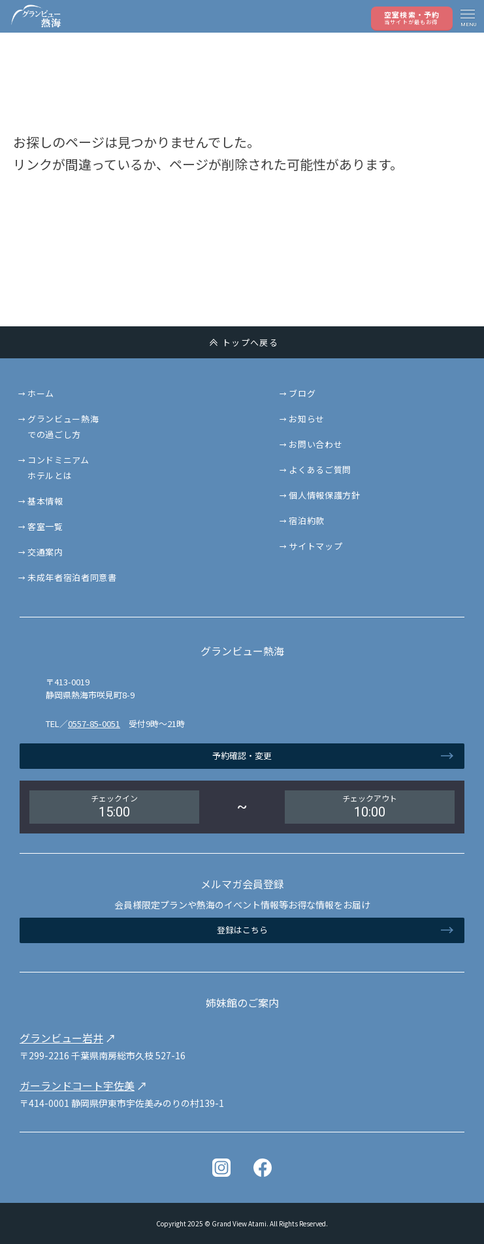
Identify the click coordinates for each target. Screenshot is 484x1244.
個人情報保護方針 (324, 495)
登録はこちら (242, 930)
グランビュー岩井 (61, 1038)
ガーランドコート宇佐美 (77, 1085)
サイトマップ (315, 546)
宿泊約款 (307, 520)
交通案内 (45, 552)
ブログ (302, 393)
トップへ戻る (250, 342)
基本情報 (45, 501)
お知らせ (307, 418)
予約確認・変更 (242, 755)
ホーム (40, 393)
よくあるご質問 (320, 469)
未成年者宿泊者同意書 (72, 577)
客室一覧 (45, 526)
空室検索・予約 (412, 17)
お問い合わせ (315, 444)
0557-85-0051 (94, 723)
